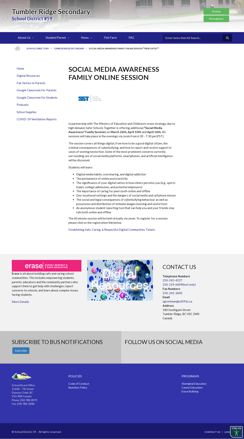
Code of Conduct (78, 383)
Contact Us (212, 432)
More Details (20, 301)
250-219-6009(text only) (179, 284)
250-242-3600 (172, 293)
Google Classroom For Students (37, 97)
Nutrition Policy (77, 387)
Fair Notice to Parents (31, 83)
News (85, 37)
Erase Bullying (190, 391)
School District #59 (32, 18)
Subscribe (21, 350)
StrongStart (216, 18)
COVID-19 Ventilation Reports (37, 119)
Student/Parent (56, 37)
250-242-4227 (172, 280)
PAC (132, 37)
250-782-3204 (25, 403)
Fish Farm (110, 37)
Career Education (192, 387)
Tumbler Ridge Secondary (51, 11)
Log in (228, 432)
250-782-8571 (29, 400)
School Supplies (27, 112)
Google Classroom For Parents (36, 90)
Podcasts (23, 104)
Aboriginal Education (194, 383)
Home (20, 68)
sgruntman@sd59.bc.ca (177, 301)
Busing (216, 11)
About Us (24, 37)
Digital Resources (28, 75)
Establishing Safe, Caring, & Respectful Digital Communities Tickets (111, 229)
